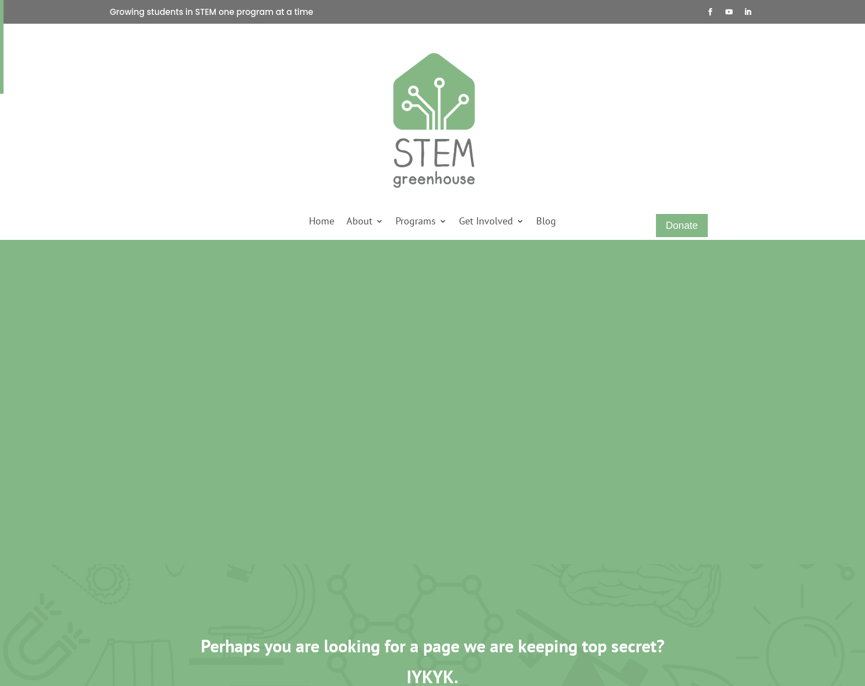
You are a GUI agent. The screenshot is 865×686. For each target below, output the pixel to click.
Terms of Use (370, 600)
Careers (361, 554)
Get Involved (486, 222)
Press (143, 615)
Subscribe (300, 615)
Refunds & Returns (380, 569)
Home (321, 222)
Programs (416, 222)
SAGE (191, 569)
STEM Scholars (206, 600)
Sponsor (297, 569)
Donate (682, 225)
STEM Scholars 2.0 (213, 615)
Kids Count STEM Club (220, 554)
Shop (143, 584)
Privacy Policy (372, 584)
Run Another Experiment (432, 458)
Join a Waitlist (307, 600)
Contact (148, 600)
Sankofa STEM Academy (221, 584)
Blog (546, 222)
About (359, 222)
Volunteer (300, 584)
